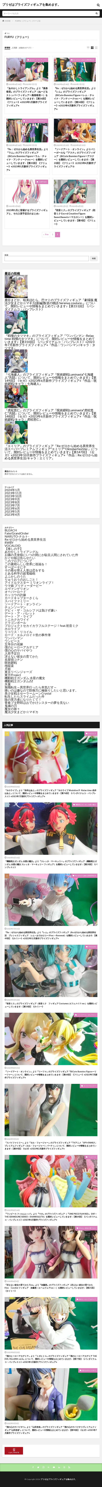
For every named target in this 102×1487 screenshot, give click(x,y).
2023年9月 (12, 499)
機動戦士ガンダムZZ (19, 681)
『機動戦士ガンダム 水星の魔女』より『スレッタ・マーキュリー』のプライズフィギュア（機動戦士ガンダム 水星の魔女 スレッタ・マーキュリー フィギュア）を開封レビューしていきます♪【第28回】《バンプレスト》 (51, 864)
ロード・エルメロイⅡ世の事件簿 (28, 635)
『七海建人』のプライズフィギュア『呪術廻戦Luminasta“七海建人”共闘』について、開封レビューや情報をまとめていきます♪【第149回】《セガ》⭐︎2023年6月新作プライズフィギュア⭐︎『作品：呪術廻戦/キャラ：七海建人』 (51, 379)
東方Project (13, 675)
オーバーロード (15, 592)
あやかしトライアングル (38, 60)
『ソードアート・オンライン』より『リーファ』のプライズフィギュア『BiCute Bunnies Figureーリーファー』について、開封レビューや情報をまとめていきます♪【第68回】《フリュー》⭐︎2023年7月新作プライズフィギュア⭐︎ (51, 1074)
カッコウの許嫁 (15, 595)
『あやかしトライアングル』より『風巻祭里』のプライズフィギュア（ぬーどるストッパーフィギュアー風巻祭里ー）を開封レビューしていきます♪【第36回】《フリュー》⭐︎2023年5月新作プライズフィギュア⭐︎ (27, 97)
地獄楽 (9, 665)
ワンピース (12, 641)
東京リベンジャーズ (18, 672)
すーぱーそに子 (15, 567)
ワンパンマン (14, 638)
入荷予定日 (43, 182)
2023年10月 (13, 496)
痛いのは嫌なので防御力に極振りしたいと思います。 (41, 690)
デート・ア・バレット (20, 613)
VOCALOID (90, 182)
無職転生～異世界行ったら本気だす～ (31, 687)
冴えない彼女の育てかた (21, 656)
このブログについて (18, 561)
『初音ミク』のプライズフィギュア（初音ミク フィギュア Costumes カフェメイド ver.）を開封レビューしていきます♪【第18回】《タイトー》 (51, 1005)
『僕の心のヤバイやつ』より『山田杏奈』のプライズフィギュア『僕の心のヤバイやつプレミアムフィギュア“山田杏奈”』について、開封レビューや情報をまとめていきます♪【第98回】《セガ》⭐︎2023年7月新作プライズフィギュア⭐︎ (51, 1430)
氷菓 (8, 684)
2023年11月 (13, 493)
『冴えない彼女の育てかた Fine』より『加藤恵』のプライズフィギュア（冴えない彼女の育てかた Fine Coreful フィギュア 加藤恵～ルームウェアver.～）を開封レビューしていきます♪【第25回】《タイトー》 (50, 1288)
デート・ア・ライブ (18, 616)
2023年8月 (12, 502)
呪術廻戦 (11, 662)
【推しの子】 (14, 548)
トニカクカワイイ (17, 619)
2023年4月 (12, 514)
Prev (46, 234)
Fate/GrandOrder (17, 533)
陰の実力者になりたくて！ (23, 699)
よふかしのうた (15, 576)
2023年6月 (12, 508)
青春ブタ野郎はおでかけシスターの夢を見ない (37, 702)
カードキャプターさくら (21, 598)
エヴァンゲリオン (17, 588)
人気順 (14, 47)
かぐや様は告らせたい (20, 558)
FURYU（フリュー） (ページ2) (27, 21)
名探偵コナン (14, 659)
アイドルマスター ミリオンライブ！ (29, 582)
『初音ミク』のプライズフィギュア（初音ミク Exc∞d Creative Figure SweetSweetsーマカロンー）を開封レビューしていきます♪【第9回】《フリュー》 (75, 217)
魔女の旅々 (12, 709)
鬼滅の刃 (11, 705)
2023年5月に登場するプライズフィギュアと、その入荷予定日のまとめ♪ (27, 212)
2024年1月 (12, 490)
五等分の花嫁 (14, 644)
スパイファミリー (17, 601)
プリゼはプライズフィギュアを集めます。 (31, 4)
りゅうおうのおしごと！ (21, 579)
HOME (8, 21)
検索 (6, 255)
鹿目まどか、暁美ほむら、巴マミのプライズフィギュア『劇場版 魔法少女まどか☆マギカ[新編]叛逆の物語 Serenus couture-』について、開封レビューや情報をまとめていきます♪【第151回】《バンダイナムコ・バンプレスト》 (51, 304)
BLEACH (11, 530)
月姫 (8, 669)
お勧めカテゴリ (25, 47)
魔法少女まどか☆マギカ (21, 712)
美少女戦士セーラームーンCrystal (28, 693)
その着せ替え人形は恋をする (24, 570)
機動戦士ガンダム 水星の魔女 (25, 678)
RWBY (9, 542)
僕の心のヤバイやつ (18, 650)
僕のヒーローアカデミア (21, 647)
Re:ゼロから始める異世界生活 (83, 60)
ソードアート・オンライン (85, 121)
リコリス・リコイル (18, 632)
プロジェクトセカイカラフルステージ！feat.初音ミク (41, 625)
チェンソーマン (15, 607)
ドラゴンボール (15, 622)
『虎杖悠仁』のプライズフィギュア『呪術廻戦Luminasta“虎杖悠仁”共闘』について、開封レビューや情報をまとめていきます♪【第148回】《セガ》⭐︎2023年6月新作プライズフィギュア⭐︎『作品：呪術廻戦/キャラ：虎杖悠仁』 (51, 414)
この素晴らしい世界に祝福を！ (26, 564)
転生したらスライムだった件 (24, 696)
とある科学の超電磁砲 (20, 573)
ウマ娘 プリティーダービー (23, 585)
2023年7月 (12, 505)
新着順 (7, 47)
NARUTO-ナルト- (17, 536)
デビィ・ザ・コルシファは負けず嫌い (31, 610)
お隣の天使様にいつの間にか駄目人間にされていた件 (41, 555)
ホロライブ (12, 629)
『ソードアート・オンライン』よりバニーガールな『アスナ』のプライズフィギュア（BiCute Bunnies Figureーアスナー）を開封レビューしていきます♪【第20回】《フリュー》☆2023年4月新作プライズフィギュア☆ (75, 158)
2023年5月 (12, 511)
